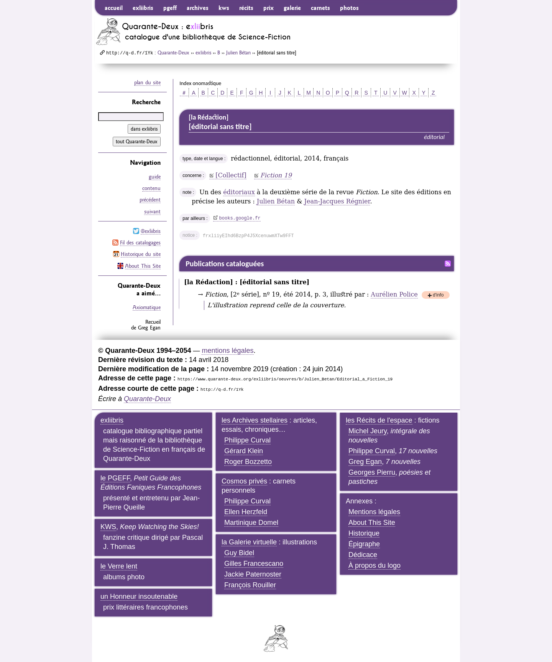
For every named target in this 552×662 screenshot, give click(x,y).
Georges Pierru (371, 471)
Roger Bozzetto (248, 461)
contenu (151, 188)
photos (349, 7)
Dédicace (362, 554)
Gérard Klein (243, 450)
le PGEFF (115, 477)
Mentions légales (374, 511)
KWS (108, 526)
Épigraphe (364, 543)
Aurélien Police (394, 294)
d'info (438, 295)
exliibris (143, 7)
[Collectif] (230, 175)
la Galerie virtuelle (249, 541)
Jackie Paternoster (252, 573)
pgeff (170, 7)
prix (268, 7)
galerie (292, 7)
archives (198, 7)
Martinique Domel (251, 522)
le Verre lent (118, 565)
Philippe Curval (247, 439)
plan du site (147, 82)
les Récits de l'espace (379, 419)
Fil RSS (448, 263)
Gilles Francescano (253, 563)
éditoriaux (239, 192)
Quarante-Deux (173, 52)
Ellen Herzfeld (245, 511)
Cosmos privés (244, 480)
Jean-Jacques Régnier (337, 201)
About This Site (143, 265)
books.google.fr (240, 218)
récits (246, 7)
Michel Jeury (367, 430)
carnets (320, 7)
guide (155, 177)
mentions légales (227, 350)
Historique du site (141, 254)
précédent (150, 200)
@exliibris (151, 231)
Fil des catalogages (140, 242)
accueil (114, 7)
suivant (152, 211)
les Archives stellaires (255, 419)
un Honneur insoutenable (138, 596)
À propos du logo (374, 565)
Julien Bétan (238, 52)
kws (224, 7)
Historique (364, 532)
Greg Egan (365, 461)
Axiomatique (147, 306)
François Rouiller (250, 584)
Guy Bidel (239, 552)
